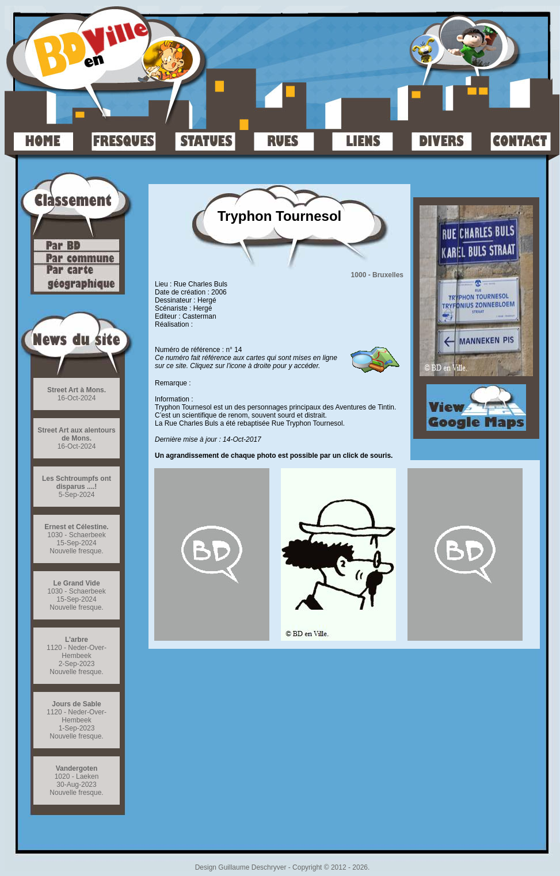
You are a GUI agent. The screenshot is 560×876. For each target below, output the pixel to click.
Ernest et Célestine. (76, 527)
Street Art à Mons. (76, 390)
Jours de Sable (76, 704)
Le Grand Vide (76, 583)
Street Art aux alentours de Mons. (76, 434)
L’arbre (76, 640)
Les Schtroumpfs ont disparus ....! (76, 483)
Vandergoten (77, 768)
